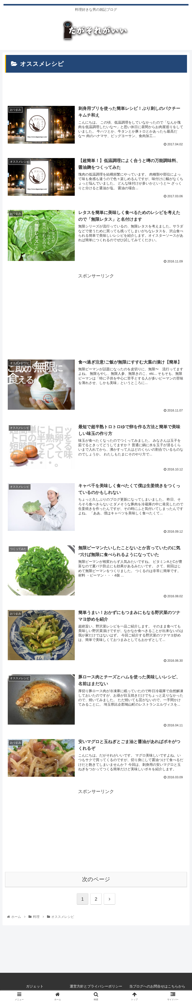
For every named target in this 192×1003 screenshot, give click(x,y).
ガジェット (35, 985)
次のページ (96, 878)
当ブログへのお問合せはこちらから (157, 985)
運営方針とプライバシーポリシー (96, 985)
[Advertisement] (96, 85)
